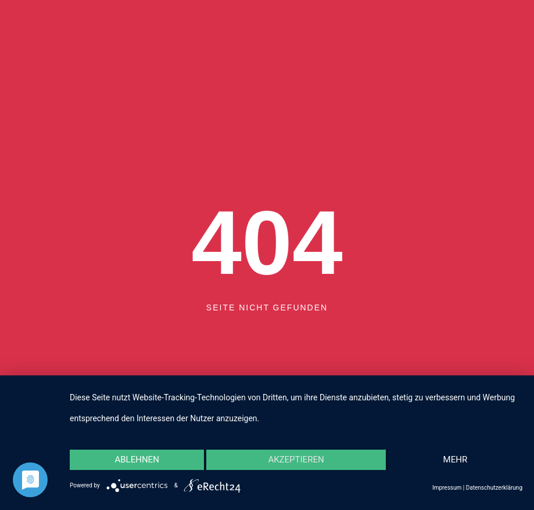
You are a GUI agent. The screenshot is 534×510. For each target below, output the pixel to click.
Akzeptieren (296, 459)
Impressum (446, 487)
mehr (455, 459)
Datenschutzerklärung (494, 487)
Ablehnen (136, 459)
